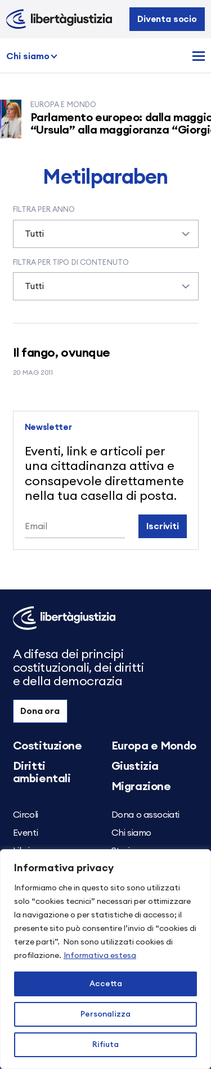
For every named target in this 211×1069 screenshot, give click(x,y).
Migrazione (141, 786)
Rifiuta (105, 1045)
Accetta (105, 984)
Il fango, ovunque (62, 353)
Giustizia (135, 766)
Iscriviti (162, 526)
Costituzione (47, 746)
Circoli (25, 814)
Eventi (25, 832)
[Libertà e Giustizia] (59, 19)
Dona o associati (145, 814)
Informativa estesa (100, 956)
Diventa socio (167, 19)
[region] (105, 959)
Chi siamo (28, 56)
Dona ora (40, 711)
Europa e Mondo (153, 746)
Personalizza (105, 1014)
